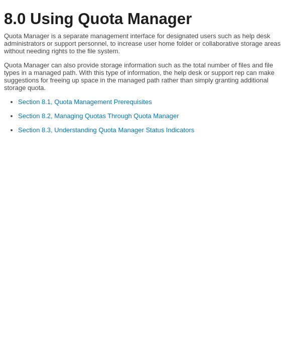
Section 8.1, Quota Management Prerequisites (85, 102)
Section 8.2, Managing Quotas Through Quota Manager (98, 116)
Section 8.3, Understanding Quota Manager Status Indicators (106, 130)
